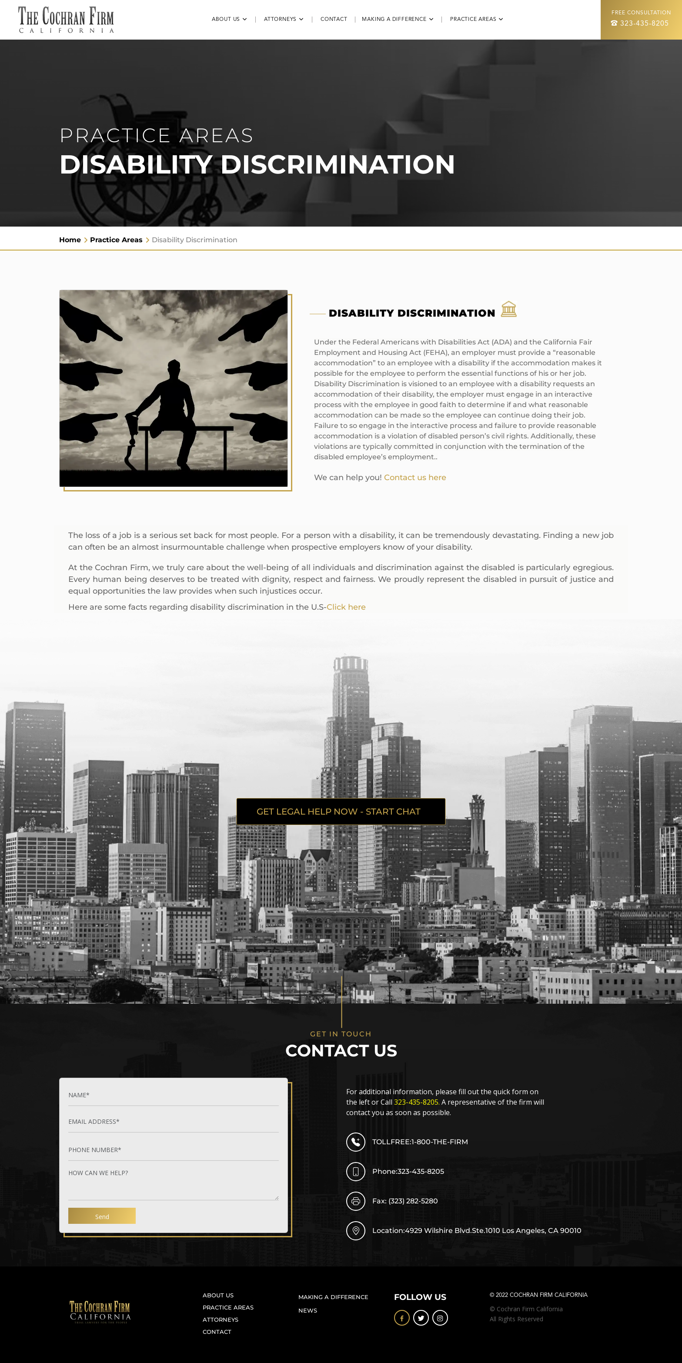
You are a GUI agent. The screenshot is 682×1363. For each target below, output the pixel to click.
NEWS (307, 1310)
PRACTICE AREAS (228, 1307)
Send (102, 1217)
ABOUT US (218, 1295)
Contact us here (415, 477)
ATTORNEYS (220, 1320)
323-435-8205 (644, 23)
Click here (346, 607)
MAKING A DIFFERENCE (333, 1296)
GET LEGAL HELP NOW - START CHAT (339, 811)
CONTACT (338, 20)
